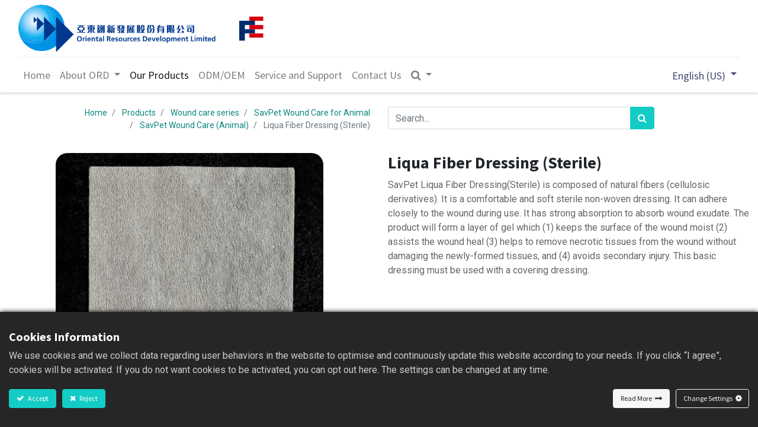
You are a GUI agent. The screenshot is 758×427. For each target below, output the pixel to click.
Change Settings (708, 398)
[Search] (642, 118)
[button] (421, 75)
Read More (636, 398)
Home (96, 112)
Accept (38, 398)
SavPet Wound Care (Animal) (194, 125)
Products (139, 112)
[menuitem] (36, 75)
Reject (88, 398)
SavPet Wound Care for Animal (312, 112)
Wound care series (205, 112)
